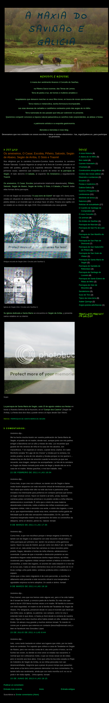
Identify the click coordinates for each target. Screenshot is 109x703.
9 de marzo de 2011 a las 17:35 (28, 525)
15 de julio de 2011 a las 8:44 (28, 632)
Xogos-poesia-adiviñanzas (90, 305)
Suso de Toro (84, 295)
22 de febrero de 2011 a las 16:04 (30, 472)
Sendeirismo (84, 291)
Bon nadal (83, 160)
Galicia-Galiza (85, 187)
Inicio (41, 689)
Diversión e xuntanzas (88, 177)
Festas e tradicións (87, 184)
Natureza (83, 201)
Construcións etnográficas (90, 170)
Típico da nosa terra (87, 298)
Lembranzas (84, 194)
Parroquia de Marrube (88, 224)
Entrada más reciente (13, 689)
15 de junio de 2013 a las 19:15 (28, 678)
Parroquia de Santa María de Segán (28, 419)
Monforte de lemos (87, 198)
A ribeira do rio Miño (87, 157)
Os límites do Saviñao (88, 221)
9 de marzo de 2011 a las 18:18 (28, 586)
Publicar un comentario (13, 685)
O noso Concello (86, 214)
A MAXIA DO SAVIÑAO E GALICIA (56, 29)
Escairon (82, 180)
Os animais (84, 218)
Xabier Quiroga (85, 301)
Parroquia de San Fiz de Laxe (92, 228)
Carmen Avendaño (87, 163)
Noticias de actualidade (89, 204)
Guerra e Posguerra (87, 191)
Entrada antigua (68, 689)
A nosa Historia (85, 153)
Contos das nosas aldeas (90, 174)
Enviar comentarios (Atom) (27, 694)
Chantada (83, 167)
